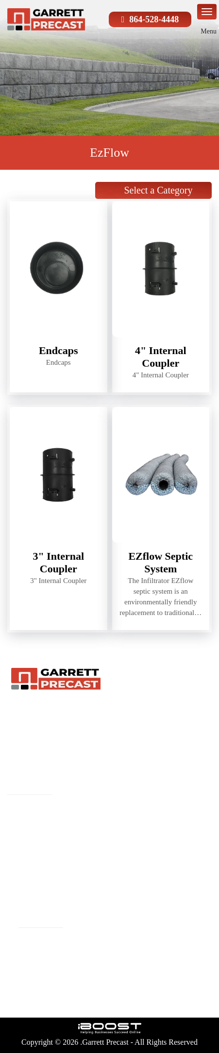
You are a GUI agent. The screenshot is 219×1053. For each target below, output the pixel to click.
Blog (15, 856)
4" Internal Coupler (160, 356)
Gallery (112, 856)
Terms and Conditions (45, 903)
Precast (20, 825)
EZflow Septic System (160, 562)
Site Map (23, 887)
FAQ (107, 841)
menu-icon (207, 11)
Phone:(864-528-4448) (47, 956)
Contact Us (118, 872)
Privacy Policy (125, 887)
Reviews (22, 841)
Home (18, 810)
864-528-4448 (154, 19)
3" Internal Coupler (58, 562)
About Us (116, 825)
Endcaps (58, 350)
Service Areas (31, 872)
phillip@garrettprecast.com (55, 940)
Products (114, 810)
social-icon (51, 996)
